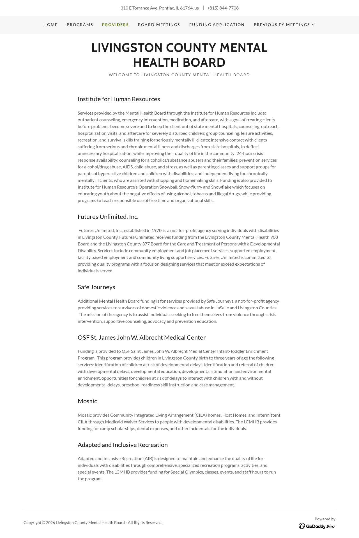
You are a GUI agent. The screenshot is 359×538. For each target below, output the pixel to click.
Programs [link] (80, 24)
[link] (179, 65)
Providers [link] (115, 24)
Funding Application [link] (217, 24)
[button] (285, 24)
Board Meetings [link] (159, 24)
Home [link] (50, 24)
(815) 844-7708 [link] (223, 7)
